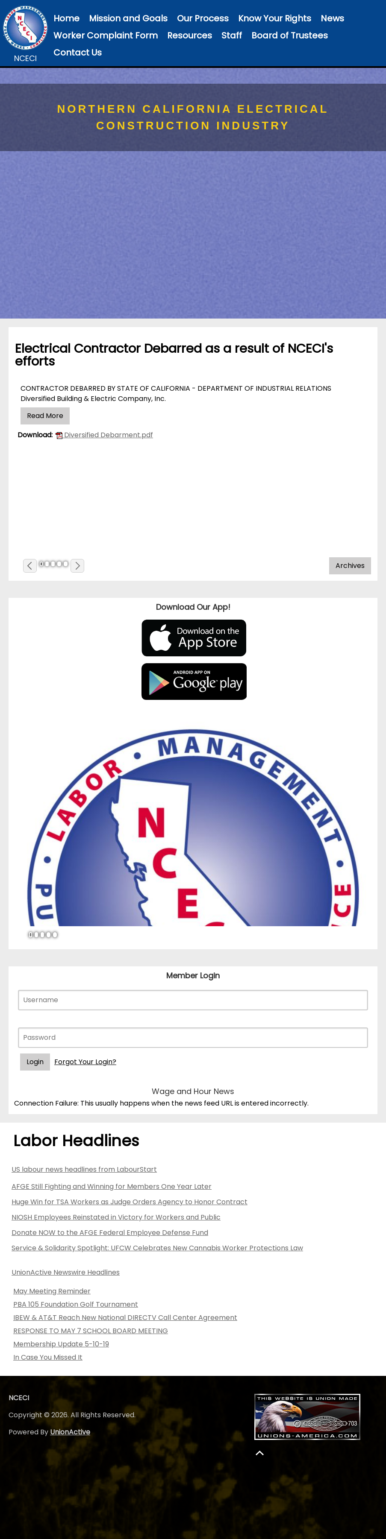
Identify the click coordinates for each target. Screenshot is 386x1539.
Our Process (203, 18)
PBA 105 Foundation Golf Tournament (75, 1304)
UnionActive (70, 1432)
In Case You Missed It (48, 1357)
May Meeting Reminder (52, 1291)
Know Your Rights (274, 18)
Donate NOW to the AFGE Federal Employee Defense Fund (110, 1233)
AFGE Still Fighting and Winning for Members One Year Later (112, 1186)
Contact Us (77, 53)
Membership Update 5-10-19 (61, 1344)
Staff (231, 35)
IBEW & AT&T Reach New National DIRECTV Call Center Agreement (125, 1317)
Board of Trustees (289, 35)
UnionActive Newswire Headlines (66, 1272)
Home (66, 18)
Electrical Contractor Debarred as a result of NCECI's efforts (174, 355)
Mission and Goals (128, 18)
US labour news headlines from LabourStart (84, 1169)
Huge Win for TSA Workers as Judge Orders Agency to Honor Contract (130, 1202)
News (332, 18)
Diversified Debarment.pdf (104, 435)
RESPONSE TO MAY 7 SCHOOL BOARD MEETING (90, 1331)
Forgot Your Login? (85, 1062)
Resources (189, 35)
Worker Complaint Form (105, 35)
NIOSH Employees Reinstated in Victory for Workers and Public (116, 1217)
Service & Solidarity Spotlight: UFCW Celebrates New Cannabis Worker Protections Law (157, 1248)
